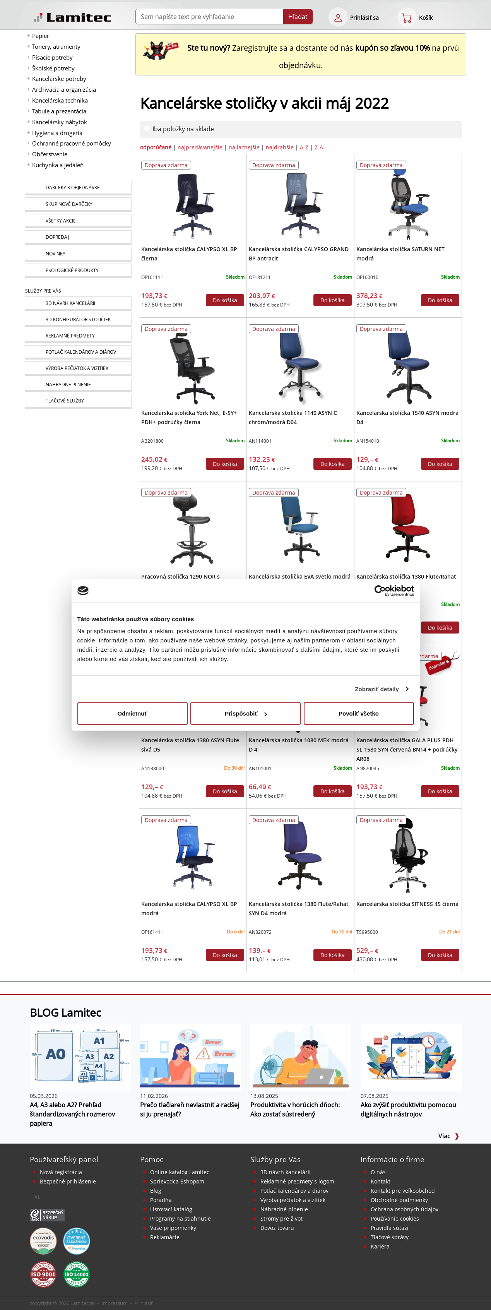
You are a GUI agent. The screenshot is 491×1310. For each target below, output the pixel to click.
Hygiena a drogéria (57, 133)
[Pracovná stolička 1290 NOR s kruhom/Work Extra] (192, 528)
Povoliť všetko (359, 713)
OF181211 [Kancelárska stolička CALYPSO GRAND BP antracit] (260, 277)
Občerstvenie (49, 154)
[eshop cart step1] (407, 17)
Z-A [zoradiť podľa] (319, 147)
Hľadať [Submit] (298, 16)
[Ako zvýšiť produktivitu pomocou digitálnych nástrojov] (411, 1056)
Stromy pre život (281, 1218)
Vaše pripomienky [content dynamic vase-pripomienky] (173, 1227)
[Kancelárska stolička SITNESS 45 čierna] (408, 855)
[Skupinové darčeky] (78, 205)
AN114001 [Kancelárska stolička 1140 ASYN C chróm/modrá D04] (260, 441)
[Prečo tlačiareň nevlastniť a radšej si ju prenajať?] (190, 1056)
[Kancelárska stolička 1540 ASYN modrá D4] (408, 364)
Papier (40, 35)
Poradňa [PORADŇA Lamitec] (161, 1200)
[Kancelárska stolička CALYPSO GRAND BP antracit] (300, 200)
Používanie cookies (395, 1218)
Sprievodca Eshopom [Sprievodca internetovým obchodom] (177, 1181)
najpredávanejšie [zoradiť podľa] (200, 147)
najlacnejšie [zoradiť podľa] (244, 147)
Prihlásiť (143, 1303)
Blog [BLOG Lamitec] (155, 1190)
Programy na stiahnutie (180, 1218)
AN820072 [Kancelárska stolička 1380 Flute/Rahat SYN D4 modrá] (260, 932)
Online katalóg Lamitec (179, 1172)
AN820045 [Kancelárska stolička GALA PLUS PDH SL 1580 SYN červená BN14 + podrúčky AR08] (367, 768)
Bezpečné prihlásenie (68, 1181)
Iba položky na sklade (183, 129)
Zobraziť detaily (377, 688)
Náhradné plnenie (284, 1209)
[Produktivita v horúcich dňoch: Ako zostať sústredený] (300, 1056)
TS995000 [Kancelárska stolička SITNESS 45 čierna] (367, 932)
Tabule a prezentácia (59, 111)
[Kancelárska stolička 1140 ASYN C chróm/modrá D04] (300, 364)
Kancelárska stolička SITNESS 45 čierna (407, 904)
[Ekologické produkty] (78, 271)
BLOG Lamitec (65, 1012)
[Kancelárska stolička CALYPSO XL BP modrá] (192, 855)
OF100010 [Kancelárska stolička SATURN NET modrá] (367, 277)
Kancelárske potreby (59, 78)
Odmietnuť (132, 713)
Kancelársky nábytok (59, 122)
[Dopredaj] (78, 238)
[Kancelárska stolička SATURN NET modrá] (408, 200)
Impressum (114, 1303)
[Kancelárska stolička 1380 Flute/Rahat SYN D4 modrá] (300, 855)
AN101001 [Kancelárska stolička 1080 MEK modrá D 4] (260, 768)
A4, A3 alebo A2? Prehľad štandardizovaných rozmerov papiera (72, 1114)
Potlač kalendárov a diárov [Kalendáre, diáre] (294, 1190)
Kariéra (380, 1246)
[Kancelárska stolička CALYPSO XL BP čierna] (192, 200)
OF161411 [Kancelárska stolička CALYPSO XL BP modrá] (152, 932)
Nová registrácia (61, 1172)
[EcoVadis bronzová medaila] (43, 1240)
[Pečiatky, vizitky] (78, 368)
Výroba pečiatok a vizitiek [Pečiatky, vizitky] (292, 1200)
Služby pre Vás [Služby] (43, 291)
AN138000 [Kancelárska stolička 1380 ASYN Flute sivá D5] (152, 768)
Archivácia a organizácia (64, 89)
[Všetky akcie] (78, 221)
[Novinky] (78, 254)
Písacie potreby (52, 57)
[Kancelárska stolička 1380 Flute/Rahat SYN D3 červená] (408, 528)
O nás (378, 1172)
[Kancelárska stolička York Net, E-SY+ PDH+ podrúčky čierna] (192, 364)
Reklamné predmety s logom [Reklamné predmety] (297, 1181)
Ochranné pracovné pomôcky (71, 143)
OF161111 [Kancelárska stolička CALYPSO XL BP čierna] (152, 277)
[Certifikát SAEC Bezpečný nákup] (47, 1214)
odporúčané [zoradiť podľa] (155, 147)
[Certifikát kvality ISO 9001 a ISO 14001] (43, 1273)
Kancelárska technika (60, 100)
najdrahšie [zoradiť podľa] (280, 147)
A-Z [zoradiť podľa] (304, 147)
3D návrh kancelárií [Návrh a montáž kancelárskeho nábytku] (285, 1172)
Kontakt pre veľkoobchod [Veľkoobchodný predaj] (403, 1190)
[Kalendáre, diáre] (78, 352)
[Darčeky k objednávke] (78, 188)
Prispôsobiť (246, 713)
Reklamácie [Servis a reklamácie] (165, 1237)
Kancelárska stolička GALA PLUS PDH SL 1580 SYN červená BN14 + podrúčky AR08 (407, 749)
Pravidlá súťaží (390, 1227)
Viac (448, 1136)
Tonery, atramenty (56, 46)
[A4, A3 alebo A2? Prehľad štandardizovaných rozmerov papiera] (80, 1056)
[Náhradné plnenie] (78, 385)
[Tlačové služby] (78, 401)
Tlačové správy (390, 1237)
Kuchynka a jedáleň (58, 165)
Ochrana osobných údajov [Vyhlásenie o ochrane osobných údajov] (404, 1209)
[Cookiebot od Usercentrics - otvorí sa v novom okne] (380, 590)
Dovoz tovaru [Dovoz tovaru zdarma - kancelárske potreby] (277, 1227)
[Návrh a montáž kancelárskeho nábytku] (78, 303)
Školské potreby (53, 68)
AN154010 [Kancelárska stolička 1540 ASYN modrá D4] (367, 441)
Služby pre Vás (275, 1159)
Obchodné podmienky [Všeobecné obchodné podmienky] (399, 1200)
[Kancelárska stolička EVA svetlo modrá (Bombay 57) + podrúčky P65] (300, 528)
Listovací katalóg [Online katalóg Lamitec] (171, 1209)
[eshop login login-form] (338, 17)
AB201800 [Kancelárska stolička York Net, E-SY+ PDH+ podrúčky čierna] (152, 441)
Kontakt (380, 1181)
